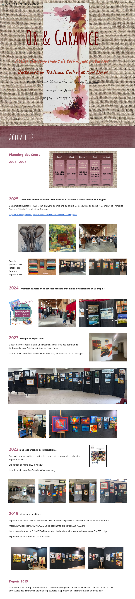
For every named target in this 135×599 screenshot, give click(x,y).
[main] (62, 31)
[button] (3, 3)
